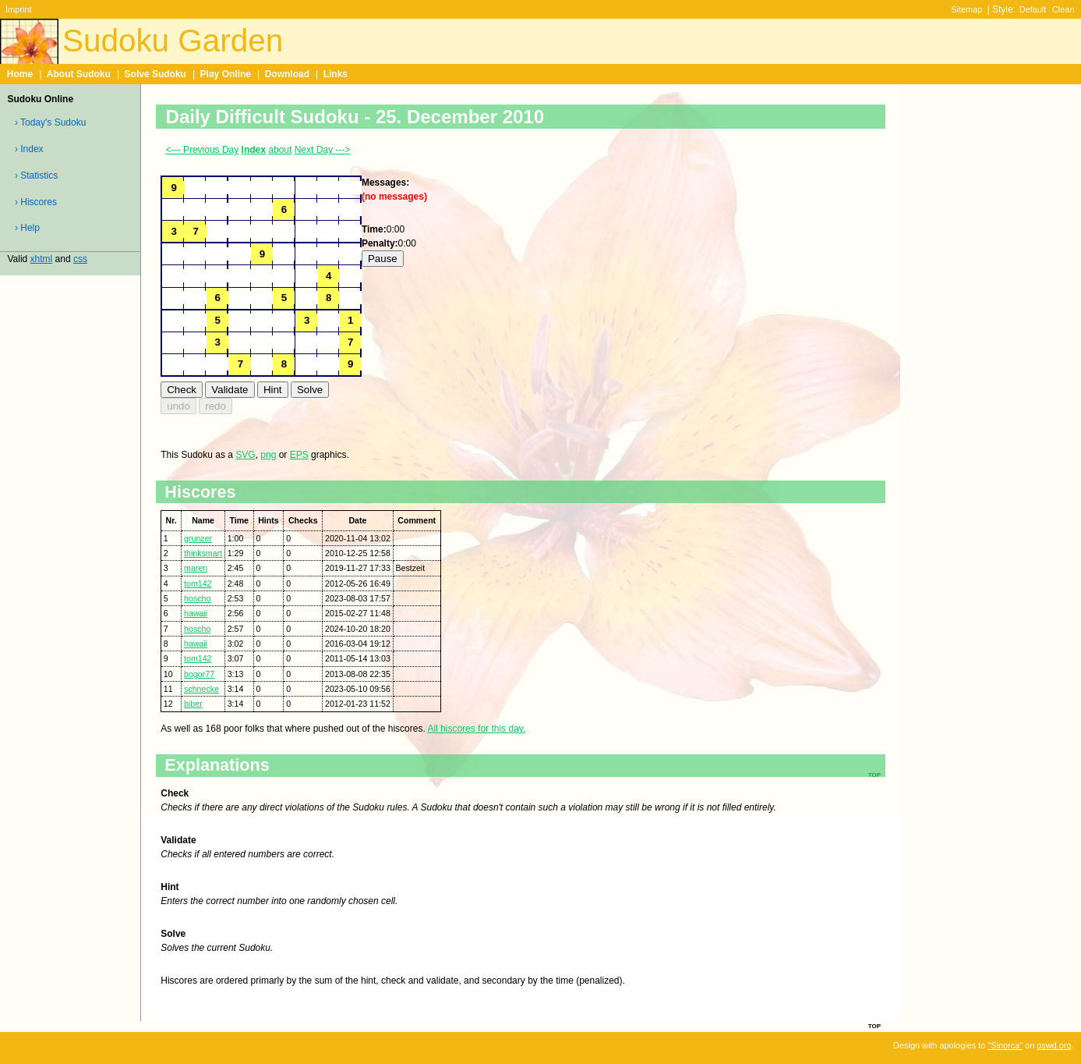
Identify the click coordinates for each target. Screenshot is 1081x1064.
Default (1033, 9)
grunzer (198, 538)
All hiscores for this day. (476, 728)
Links (335, 74)
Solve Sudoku (155, 74)
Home (20, 74)
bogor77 (199, 674)
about (279, 149)
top (874, 1025)
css (80, 259)
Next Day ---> (323, 149)
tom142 (197, 583)
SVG (245, 454)
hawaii (195, 613)
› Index (29, 149)
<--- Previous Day (202, 149)
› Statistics (36, 175)
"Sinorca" (1005, 1045)
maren (195, 568)
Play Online (225, 74)
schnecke (201, 688)
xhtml (41, 259)
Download (287, 74)
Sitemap (966, 9)
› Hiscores (36, 202)
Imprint (18, 9)
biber (193, 703)
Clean (1063, 9)
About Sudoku (79, 74)
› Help (27, 227)
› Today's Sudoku (50, 122)
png (268, 454)
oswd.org (1054, 1045)
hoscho (197, 598)
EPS (299, 454)
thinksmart (203, 553)
